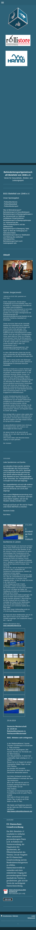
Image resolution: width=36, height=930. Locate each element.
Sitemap (15, 916)
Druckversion (6, 916)
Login (33, 916)
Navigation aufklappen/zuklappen (18, 2)
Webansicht (31, 918)
